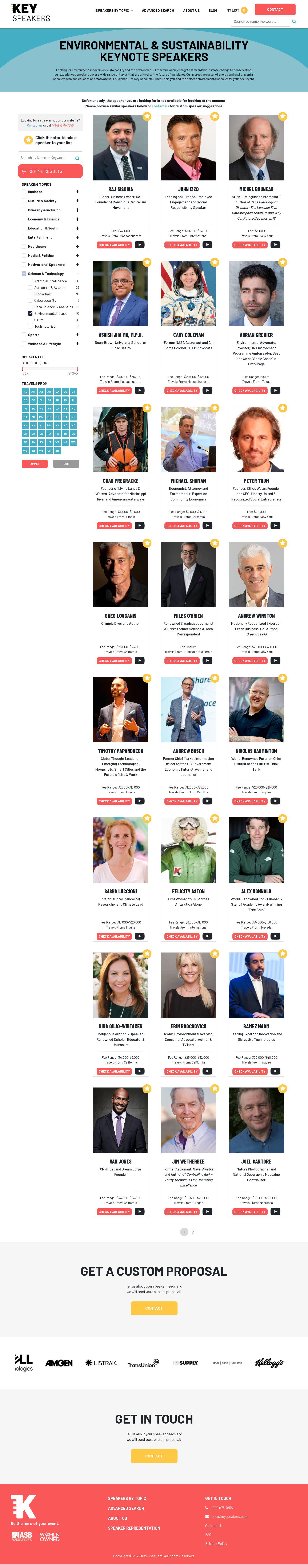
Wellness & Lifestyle (44, 344)
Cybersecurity (45, 300)
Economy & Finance (44, 219)
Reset (66, 464)
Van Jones (121, 1161)
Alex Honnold (256, 891)
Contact (275, 9)
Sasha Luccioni (120, 891)
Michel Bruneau (256, 189)
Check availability (114, 245)
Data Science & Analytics (53, 307)
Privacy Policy (216, 1543)
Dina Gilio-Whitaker (121, 1026)
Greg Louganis (120, 615)
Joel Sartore (256, 1161)
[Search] (260, 21)
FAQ (208, 1534)
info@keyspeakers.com (229, 1516)
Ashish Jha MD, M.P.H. (121, 334)
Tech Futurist (44, 326)
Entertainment (40, 237)
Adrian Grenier (256, 334)
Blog (213, 10)
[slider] (22, 369)
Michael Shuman (188, 480)
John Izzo (188, 189)
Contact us (35, 125)
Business (35, 191)
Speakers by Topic (127, 1498)
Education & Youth (42, 228)
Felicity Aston (188, 891)
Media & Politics (41, 255)
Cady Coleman (188, 334)
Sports (33, 334)
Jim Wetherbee (188, 1161)
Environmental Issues (50, 313)
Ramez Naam (256, 1026)
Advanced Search (158, 10)
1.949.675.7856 (222, 1507)
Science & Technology (46, 273)
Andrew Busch (188, 750)
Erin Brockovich (188, 1026)
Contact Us (214, 1525)
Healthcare (37, 246)
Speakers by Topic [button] (112, 10)
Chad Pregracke (121, 480)
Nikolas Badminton (256, 750)
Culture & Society (42, 201)
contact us (160, 106)
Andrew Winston (256, 615)
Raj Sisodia (120, 189)
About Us (191, 10)
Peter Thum (256, 480)
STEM (38, 320)
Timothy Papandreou (120, 750)
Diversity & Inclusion (44, 210)
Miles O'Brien (188, 615)
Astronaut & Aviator (49, 287)
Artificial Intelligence (50, 281)
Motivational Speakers (46, 264)
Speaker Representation (134, 1528)
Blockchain (43, 294)
